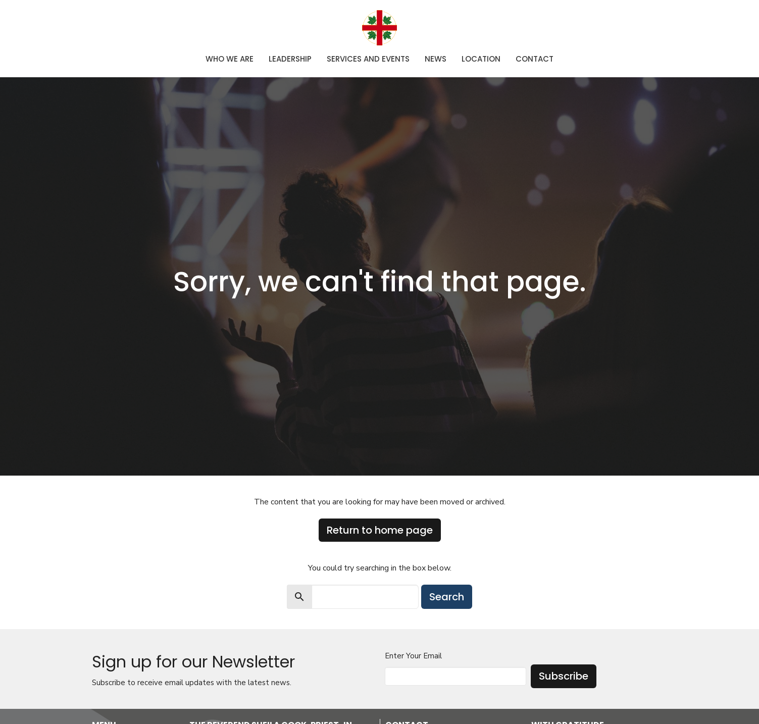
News (435, 59)
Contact (534, 59)
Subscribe (563, 676)
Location (481, 59)
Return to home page (380, 530)
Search (446, 597)
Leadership (290, 59)
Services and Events (368, 59)
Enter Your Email (413, 656)
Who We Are (230, 59)
